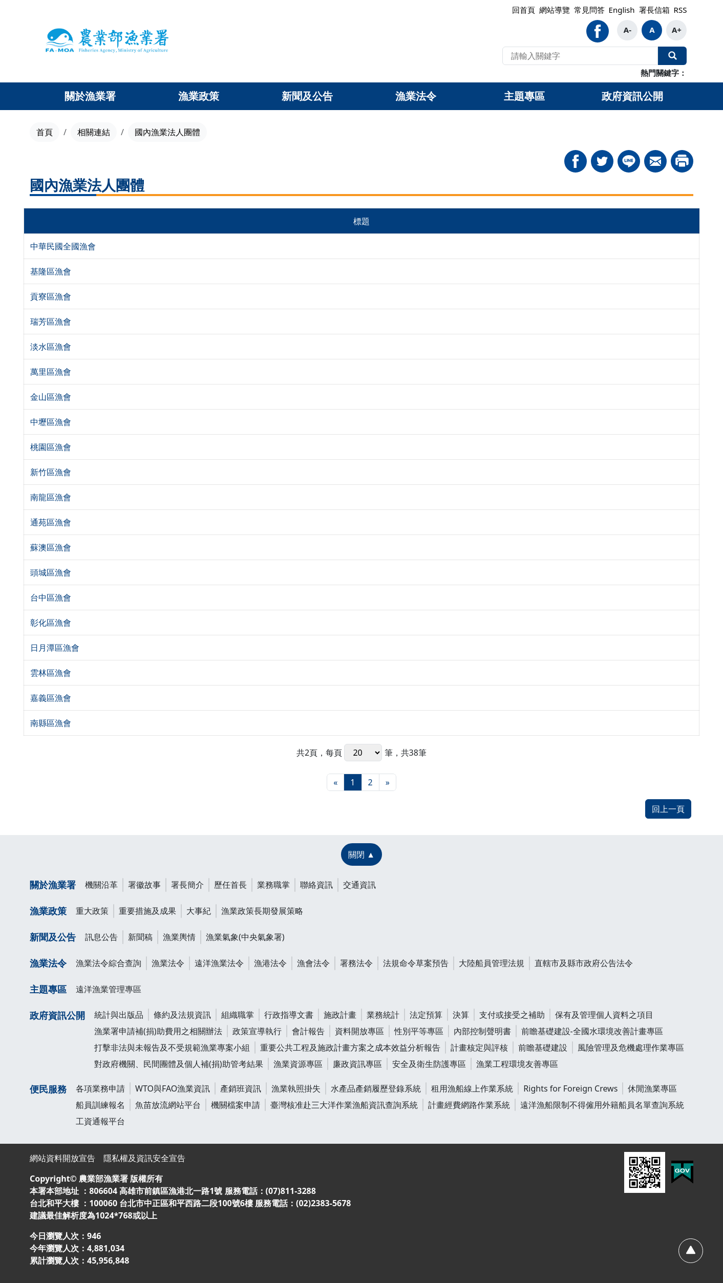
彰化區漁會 (50, 622)
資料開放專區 (359, 1031)
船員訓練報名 (100, 1104)
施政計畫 (340, 1014)
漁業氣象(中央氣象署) (245, 937)
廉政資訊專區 (357, 1064)
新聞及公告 (53, 937)
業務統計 (383, 1014)
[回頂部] (690, 1250)
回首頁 (523, 10)
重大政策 (92, 910)
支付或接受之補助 (512, 1014)
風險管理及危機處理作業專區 (631, 1047)
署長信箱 (654, 10)
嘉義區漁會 (50, 697)
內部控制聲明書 (482, 1031)
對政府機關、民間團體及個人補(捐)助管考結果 (178, 1064)
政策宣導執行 (257, 1031)
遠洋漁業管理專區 (108, 989)
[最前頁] (335, 782)
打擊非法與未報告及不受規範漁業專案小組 (172, 1047)
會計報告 (308, 1031)
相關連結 (93, 132)
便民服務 (48, 1089)
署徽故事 (144, 884)
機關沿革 (101, 884)
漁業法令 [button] (415, 96)
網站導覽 (554, 10)
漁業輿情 (179, 937)
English (622, 10)
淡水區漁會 (50, 346)
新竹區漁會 (50, 472)
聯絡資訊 (316, 884)
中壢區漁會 (50, 421)
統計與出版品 (118, 1014)
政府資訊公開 (57, 1015)
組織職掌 (237, 1014)
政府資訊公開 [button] (632, 96)
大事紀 (198, 910)
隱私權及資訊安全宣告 (144, 1158)
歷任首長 (230, 884)
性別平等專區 (418, 1031)
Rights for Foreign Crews (570, 1088)
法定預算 (426, 1014)
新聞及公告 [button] (307, 96)
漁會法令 (313, 963)
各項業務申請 (100, 1088)
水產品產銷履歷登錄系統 (376, 1088)
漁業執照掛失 (296, 1088)
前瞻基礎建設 (542, 1047)
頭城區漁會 (50, 572)
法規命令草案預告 (416, 963)
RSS (680, 10)
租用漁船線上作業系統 (472, 1088)
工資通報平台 (100, 1121)
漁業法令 (48, 963)
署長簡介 (187, 884)
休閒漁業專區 (652, 1088)
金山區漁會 (50, 396)
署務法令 (356, 963)
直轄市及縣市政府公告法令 (584, 963)
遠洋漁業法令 (219, 963)
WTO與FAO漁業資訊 (172, 1088)
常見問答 (589, 10)
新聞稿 (140, 937)
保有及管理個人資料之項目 (604, 1014)
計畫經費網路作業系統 (469, 1104)
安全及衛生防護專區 (429, 1064)
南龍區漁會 (50, 497)
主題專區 (48, 989)
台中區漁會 (50, 597)
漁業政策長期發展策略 (262, 910)
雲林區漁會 (50, 672)
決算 (461, 1014)
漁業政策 (48, 911)
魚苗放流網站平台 (168, 1104)
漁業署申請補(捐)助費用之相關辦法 (158, 1031)
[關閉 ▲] (361, 854)
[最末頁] (387, 782)
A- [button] (627, 30)
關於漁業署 (53, 885)
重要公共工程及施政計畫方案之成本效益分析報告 (350, 1047)
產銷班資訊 (240, 1088)
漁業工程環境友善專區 (517, 1064)
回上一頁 (668, 809)
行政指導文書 (288, 1014)
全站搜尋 (672, 56)
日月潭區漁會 (54, 647)
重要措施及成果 (147, 910)
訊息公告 (101, 937)
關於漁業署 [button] (90, 96)
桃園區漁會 (50, 447)
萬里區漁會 (50, 371)
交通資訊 (359, 884)
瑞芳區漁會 (50, 321)
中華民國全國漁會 (63, 246)
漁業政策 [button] (198, 96)
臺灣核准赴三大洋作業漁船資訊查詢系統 (344, 1104)
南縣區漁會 (50, 723)
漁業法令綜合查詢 (108, 963)
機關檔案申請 (235, 1104)
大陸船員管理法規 (491, 963)
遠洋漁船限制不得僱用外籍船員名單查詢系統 (602, 1104)
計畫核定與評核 (479, 1047)
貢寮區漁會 (50, 296)
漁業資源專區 (298, 1064)
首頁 (44, 132)
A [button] (651, 30)
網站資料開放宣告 (62, 1158)
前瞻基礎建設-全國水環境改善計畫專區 (592, 1031)
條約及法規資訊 (182, 1014)
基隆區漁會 (50, 271)
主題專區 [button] (524, 96)
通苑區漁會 (50, 522)
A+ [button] (677, 30)
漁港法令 (270, 963)
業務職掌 (273, 884)
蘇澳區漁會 (50, 547)
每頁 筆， (363, 752)
